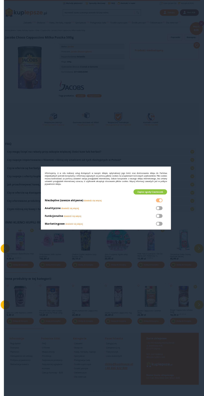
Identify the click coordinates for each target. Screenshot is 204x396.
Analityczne (53, 208)
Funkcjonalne (54, 216)
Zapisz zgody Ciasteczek (150, 191)
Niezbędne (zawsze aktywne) (64, 200)
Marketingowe (55, 223)
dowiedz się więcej (92, 200)
